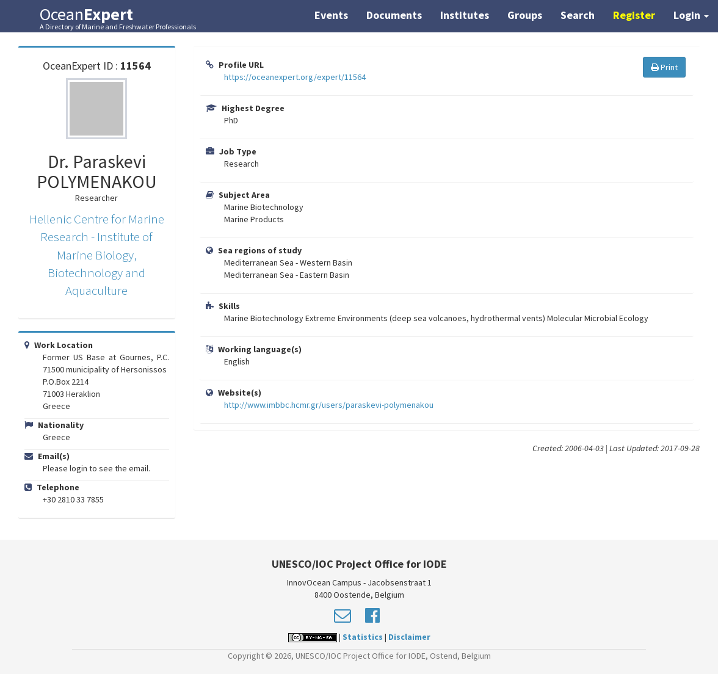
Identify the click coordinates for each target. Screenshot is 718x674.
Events (331, 15)
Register (634, 15)
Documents (394, 15)
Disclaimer (409, 636)
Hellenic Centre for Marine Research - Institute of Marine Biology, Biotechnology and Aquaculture (96, 255)
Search (577, 15)
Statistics (363, 636)
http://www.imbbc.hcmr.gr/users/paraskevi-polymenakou (328, 404)
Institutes (464, 15)
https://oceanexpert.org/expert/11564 (295, 76)
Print (664, 67)
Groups (524, 15)
